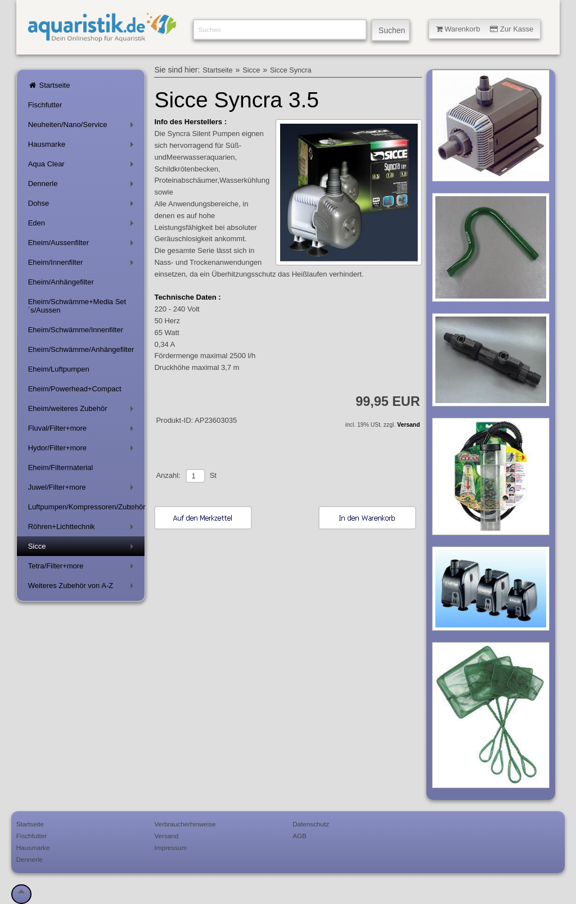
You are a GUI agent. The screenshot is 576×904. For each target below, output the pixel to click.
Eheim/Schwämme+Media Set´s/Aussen (77, 305)
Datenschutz (310, 824)
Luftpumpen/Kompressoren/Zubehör (86, 509)
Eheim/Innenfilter (83, 264)
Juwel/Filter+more (83, 489)
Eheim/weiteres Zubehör (83, 410)
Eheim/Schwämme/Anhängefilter (81, 349)
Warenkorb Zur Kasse (485, 29)
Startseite (49, 85)
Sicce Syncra (291, 70)
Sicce (83, 548)
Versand (408, 425)
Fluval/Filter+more (83, 430)
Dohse (83, 205)
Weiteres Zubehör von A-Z (83, 587)
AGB (299, 835)
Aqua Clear (83, 166)
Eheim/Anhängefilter (61, 282)
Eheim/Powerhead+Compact (75, 389)
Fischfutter (45, 105)
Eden (83, 225)
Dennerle (83, 185)
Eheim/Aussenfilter (83, 244)
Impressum (170, 847)
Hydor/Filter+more (83, 450)
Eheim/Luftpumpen (58, 369)
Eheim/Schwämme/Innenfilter (75, 330)
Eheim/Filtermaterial (60, 467)
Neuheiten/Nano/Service (83, 126)
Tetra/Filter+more (83, 568)
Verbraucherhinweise (184, 824)
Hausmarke (83, 146)
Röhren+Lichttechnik (83, 528)
